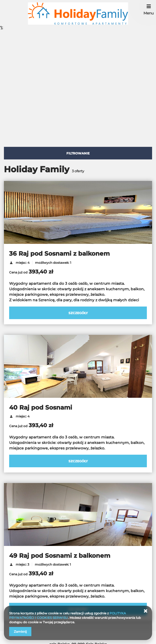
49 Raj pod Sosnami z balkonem (59, 555)
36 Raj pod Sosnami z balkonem (59, 253)
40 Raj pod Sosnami (40, 407)
